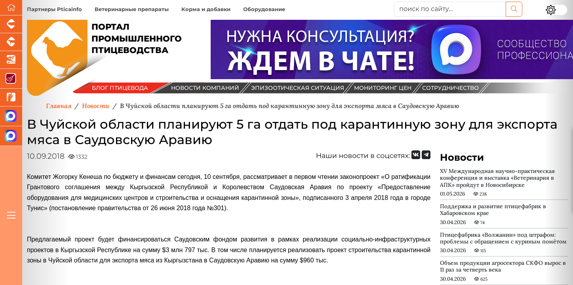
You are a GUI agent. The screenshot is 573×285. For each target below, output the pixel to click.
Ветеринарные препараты (132, 9)
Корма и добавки (205, 9)
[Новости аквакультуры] (11, 60)
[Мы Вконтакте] (415, 154)
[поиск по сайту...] (450, 9)
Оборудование (264, 9)
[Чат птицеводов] (11, 136)
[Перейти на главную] (11, 7)
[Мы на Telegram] (426, 154)
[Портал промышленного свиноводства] (11, 24)
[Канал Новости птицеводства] (11, 116)
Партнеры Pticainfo (54, 9)
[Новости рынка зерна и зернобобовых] (11, 97)
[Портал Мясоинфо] (11, 79)
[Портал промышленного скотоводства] (11, 42)
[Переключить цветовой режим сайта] (556, 9)
